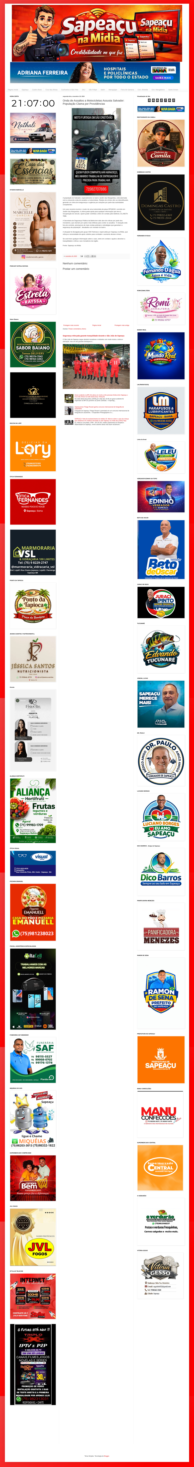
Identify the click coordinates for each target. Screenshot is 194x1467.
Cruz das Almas (51, 90)
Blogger (106, 1456)
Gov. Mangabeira (158, 90)
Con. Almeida (143, 90)
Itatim (103, 90)
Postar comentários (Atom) (77, 329)
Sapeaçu (25, 90)
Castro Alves (37, 90)
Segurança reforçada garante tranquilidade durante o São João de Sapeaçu (93, 336)
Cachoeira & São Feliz (69, 90)
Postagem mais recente (71, 325)
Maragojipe (113, 90)
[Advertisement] (32, 1427)
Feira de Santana (127, 90)
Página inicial (13, 90)
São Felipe (93, 90)
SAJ (83, 90)
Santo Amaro (173, 90)
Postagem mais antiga (122, 325)
